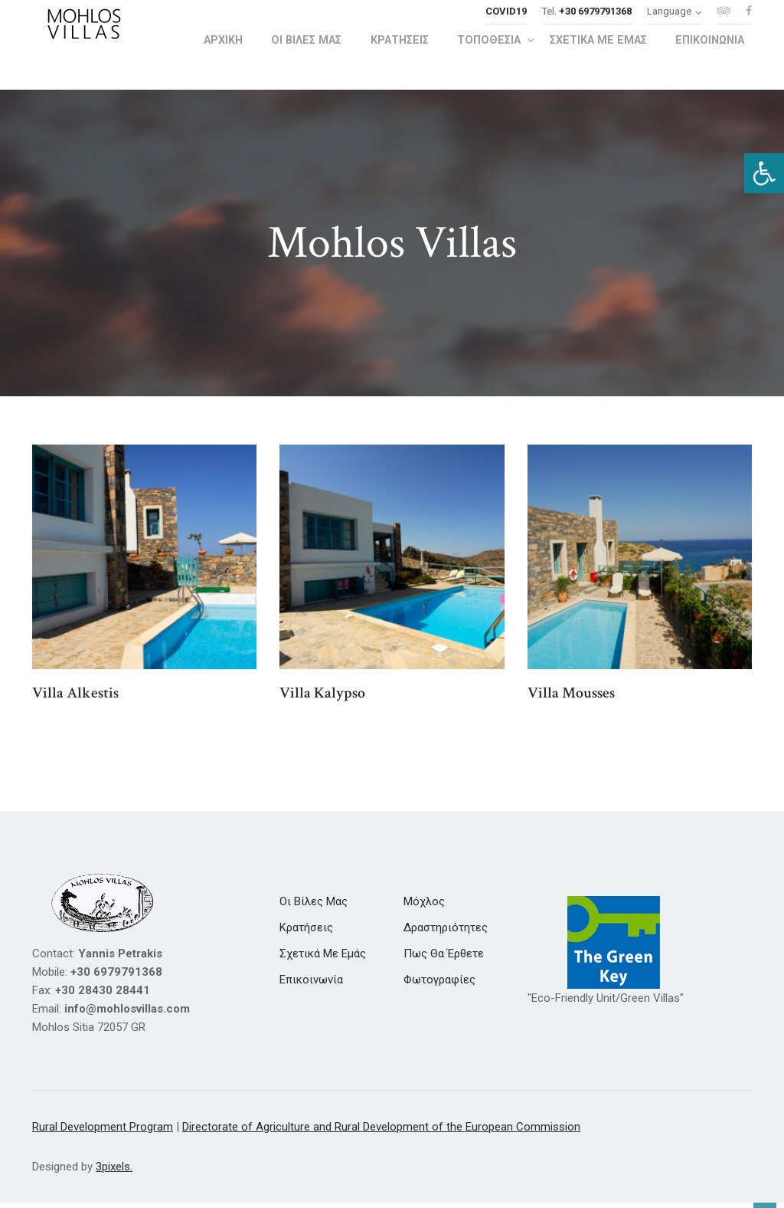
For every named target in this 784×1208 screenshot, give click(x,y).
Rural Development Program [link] (102, 1133)
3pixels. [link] (114, 1173)
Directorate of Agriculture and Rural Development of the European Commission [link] (381, 1133)
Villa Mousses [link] (571, 699)
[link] (764, 173)
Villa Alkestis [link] (75, 699)
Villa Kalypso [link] (322, 699)
